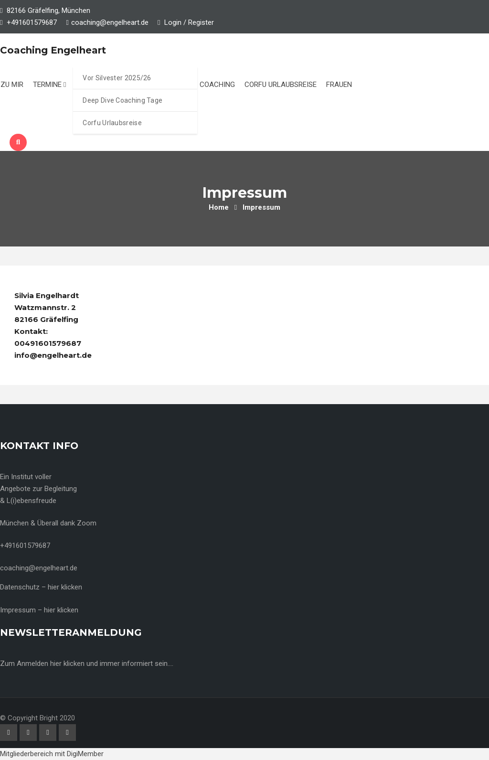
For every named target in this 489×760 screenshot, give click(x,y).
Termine (49, 84)
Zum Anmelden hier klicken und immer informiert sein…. (86, 663)
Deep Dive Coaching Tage (122, 100)
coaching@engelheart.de (110, 22)
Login (169, 22)
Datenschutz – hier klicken (41, 587)
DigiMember (85, 753)
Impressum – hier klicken (39, 610)
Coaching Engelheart (53, 50)
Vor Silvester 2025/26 (117, 78)
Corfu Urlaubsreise (112, 123)
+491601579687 (32, 22)
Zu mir (11, 84)
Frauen (339, 84)
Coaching (217, 84)
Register (201, 22)
